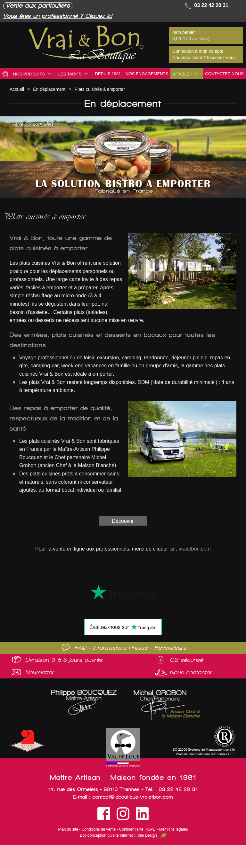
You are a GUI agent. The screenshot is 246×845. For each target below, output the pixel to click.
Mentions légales (173, 829)
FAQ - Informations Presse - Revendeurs (130, 648)
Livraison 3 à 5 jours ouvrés (64, 660)
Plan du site (68, 829)
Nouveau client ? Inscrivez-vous (204, 57)
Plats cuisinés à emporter (100, 89)
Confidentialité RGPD (137, 829)
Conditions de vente (99, 829)
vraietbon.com (194, 549)
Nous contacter (191, 672)
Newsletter (39, 672)
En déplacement (49, 89)
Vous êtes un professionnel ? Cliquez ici (62, 15)
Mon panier (183, 32)
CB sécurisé (186, 660)
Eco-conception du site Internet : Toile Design (118, 835)
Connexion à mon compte (198, 51)
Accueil (17, 89)
